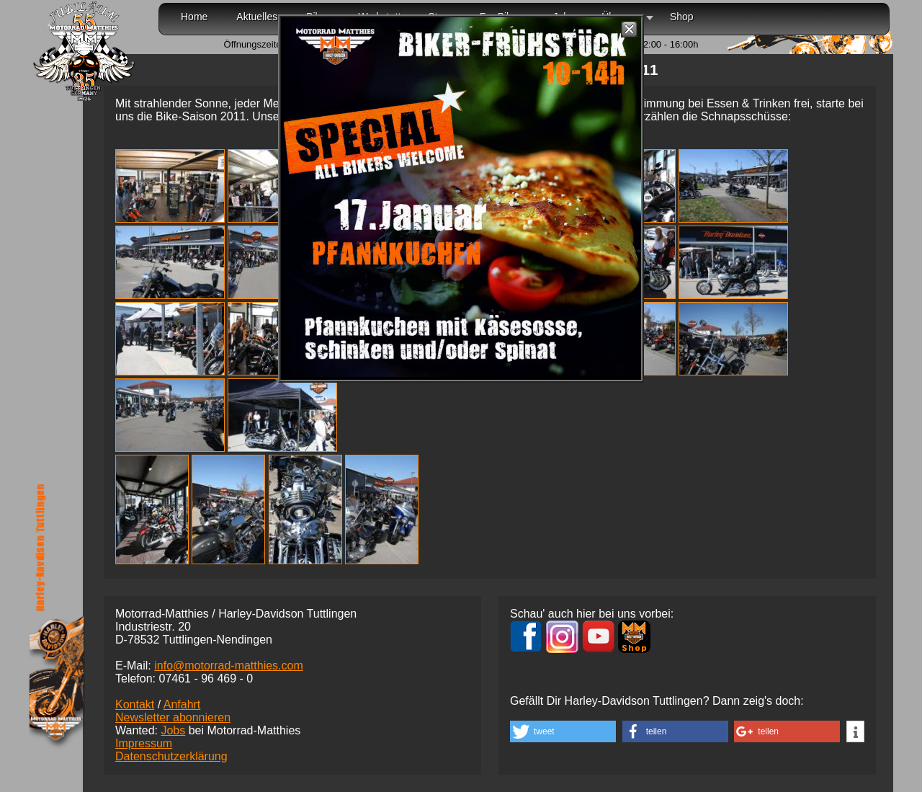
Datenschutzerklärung (171, 756)
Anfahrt (182, 704)
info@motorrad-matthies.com (228, 665)
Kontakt (134, 704)
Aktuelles (256, 16)
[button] (563, 731)
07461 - (205, 678)
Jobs (173, 730)
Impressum (143, 743)
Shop (682, 16)
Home (194, 16)
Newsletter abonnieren (172, 717)
